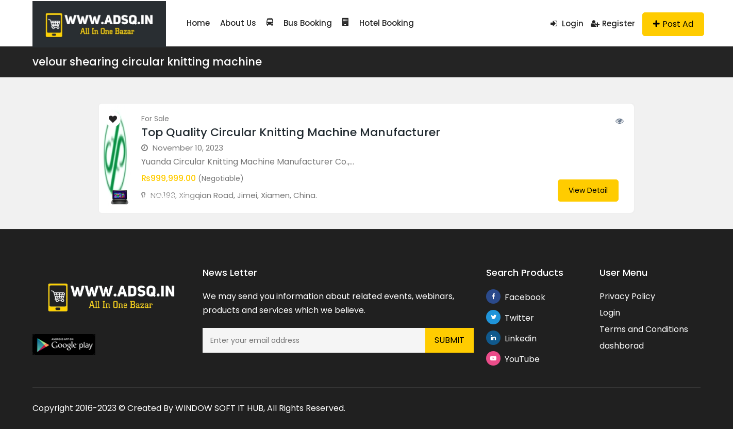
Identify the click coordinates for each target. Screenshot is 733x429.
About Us (238, 23)
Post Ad (673, 24)
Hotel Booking (378, 23)
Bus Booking (299, 23)
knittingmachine (160, 196)
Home (198, 23)
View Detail (588, 190)
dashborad (621, 346)
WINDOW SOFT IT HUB (219, 408)
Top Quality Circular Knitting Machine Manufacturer (290, 132)
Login (567, 23)
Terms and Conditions (643, 329)
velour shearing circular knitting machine (147, 61)
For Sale (155, 118)
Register (613, 23)
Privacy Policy (627, 296)
